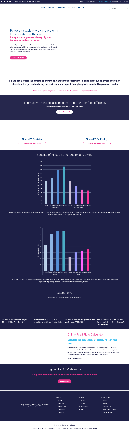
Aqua (82, 409)
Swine (83, 404)
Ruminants (84, 406)
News (105, 404)
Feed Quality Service (110, 409)
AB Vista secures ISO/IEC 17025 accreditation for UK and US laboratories (48, 321)
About (105, 401)
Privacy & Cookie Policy (48, 428)
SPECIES (61, 404)
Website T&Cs (36, 428)
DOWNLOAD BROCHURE (32, 144)
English (126, 1)
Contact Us (107, 406)
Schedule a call (18, 58)
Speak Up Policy (92, 428)
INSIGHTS (61, 412)
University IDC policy (80, 428)
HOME (60, 401)
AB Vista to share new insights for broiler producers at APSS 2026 (80, 321)
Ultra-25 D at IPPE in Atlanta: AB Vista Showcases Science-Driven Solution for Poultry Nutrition (111, 322)
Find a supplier (108, 412)
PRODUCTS (62, 406)
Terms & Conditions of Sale (65, 428)
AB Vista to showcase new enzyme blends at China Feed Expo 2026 (14, 321)
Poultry (83, 401)
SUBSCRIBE (64, 381)
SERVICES (61, 409)
